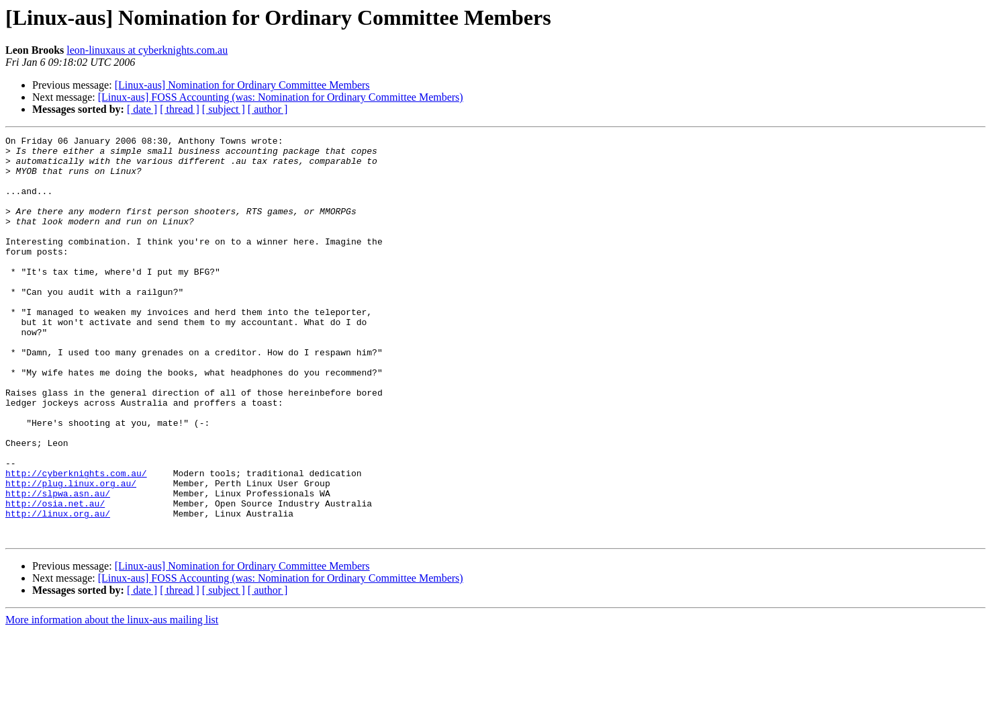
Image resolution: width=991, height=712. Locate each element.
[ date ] (142, 109)
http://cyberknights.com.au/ (76, 541)
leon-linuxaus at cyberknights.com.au (147, 50)
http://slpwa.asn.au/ (57, 566)
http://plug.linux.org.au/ (70, 553)
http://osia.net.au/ (55, 578)
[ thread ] (179, 109)
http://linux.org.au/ (57, 590)
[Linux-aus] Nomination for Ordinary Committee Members (242, 85)
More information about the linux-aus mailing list (111, 700)
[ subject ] (223, 109)
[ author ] (268, 109)
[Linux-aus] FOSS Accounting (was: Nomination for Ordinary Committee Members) (280, 97)
